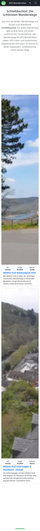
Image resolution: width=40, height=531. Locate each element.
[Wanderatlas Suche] (30, 3)
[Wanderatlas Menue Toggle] (36, 3)
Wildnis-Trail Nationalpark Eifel (19, 272)
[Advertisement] (20, 73)
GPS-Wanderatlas (17, 3)
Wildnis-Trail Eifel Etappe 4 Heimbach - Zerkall (17, 468)
